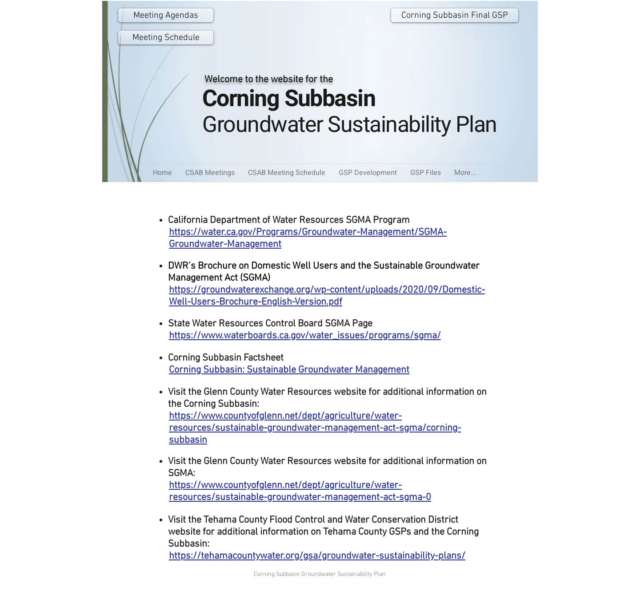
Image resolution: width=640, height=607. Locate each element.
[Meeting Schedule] (165, 37)
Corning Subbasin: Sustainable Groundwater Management (289, 370)
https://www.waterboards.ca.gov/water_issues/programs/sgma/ (305, 336)
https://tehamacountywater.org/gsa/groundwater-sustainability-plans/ (317, 556)
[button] (426, 173)
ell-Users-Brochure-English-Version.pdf (259, 302)
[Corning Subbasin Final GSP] (454, 15)
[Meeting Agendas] (165, 15)
